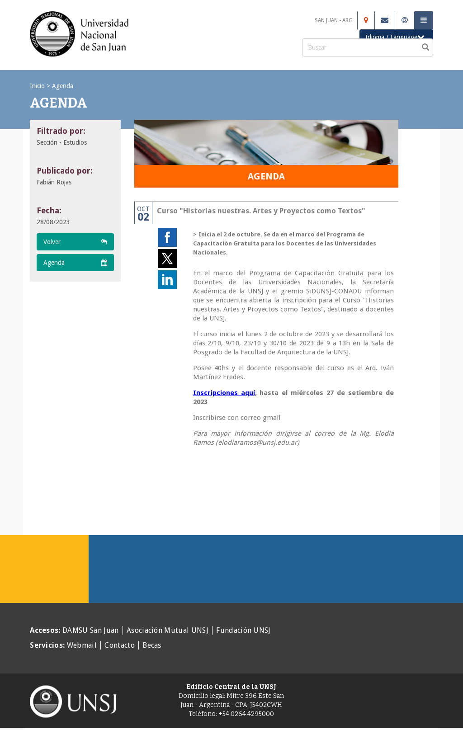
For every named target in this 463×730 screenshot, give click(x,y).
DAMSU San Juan (90, 630)
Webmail (82, 645)
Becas (151, 645)
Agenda (62, 85)
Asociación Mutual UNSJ (167, 630)
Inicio (37, 85)
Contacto (119, 645)
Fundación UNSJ (243, 630)
